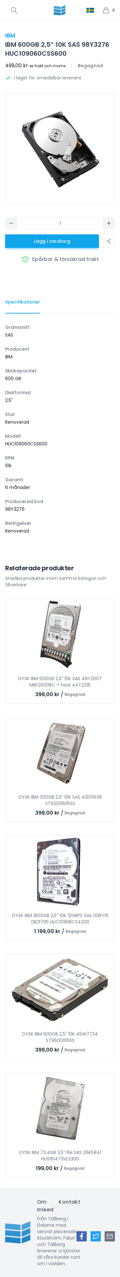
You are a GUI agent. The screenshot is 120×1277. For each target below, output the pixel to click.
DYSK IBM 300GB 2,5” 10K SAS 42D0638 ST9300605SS (60, 800)
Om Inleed (45, 1205)
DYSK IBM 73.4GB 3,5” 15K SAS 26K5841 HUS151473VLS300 (60, 1155)
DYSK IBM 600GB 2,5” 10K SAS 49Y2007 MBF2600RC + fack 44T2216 (60, 681)
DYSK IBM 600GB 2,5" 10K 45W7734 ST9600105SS (60, 1037)
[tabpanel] (60, 429)
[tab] (22, 302)
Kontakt (69, 1202)
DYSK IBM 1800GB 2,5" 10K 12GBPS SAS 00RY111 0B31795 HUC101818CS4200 (60, 918)
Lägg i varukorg (52, 241)
